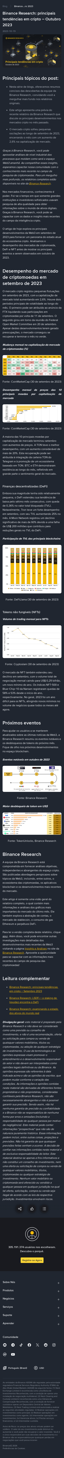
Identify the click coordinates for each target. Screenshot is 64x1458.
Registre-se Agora (32, 1260)
